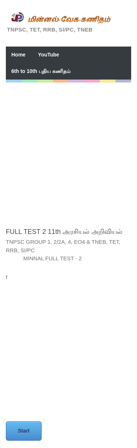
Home (18, 55)
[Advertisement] (68, 151)
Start (24, 431)
